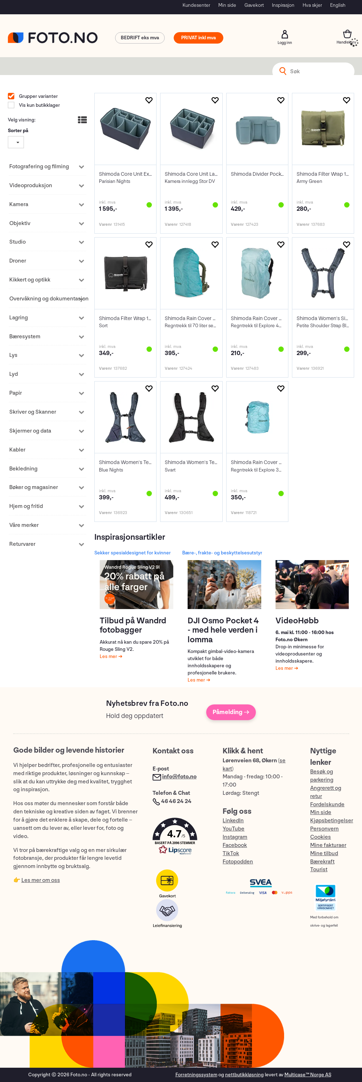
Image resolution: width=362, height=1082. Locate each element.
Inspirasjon (283, 5)
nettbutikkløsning (244, 1075)
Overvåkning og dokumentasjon (43, 298)
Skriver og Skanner (32, 412)
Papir (15, 393)
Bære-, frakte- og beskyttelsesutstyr (222, 553)
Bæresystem (24, 336)
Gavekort (254, 5)
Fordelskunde (327, 804)
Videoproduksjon (30, 185)
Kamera (18, 204)
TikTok (231, 853)
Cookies (320, 837)
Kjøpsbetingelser (331, 820)
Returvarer (22, 544)
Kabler (17, 450)
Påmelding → (231, 712)
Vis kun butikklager (39, 105)
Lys (13, 355)
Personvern (324, 829)
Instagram (235, 837)
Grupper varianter (38, 96)
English (338, 5)
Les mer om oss (40, 880)
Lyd (13, 374)
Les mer (109, 656)
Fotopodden (238, 861)
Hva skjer (312, 5)
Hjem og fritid (26, 506)
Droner (17, 261)
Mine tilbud (324, 853)
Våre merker (24, 525)
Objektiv (19, 223)
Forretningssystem (196, 1075)
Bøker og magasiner (33, 487)
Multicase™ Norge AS (307, 1075)
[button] (180, 838)
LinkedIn (233, 820)
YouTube (233, 829)
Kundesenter (196, 5)
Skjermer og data (30, 431)
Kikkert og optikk (29, 279)
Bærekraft (322, 861)
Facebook (235, 845)
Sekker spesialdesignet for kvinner (132, 553)
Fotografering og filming (39, 166)
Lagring (18, 317)
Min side (227, 5)
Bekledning (23, 468)
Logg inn (285, 34)
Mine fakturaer (328, 845)
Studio (17, 242)
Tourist (318, 869)
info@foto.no (179, 776)
